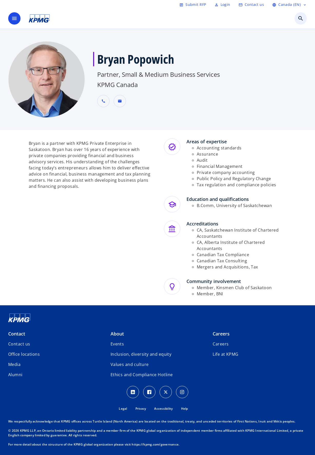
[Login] (222, 4)
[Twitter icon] (166, 392)
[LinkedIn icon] (133, 392)
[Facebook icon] (149, 392)
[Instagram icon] (182, 392)
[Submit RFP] (192, 4)
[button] (120, 101)
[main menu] (14, 18)
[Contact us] (251, 4)
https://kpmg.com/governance (155, 444)
